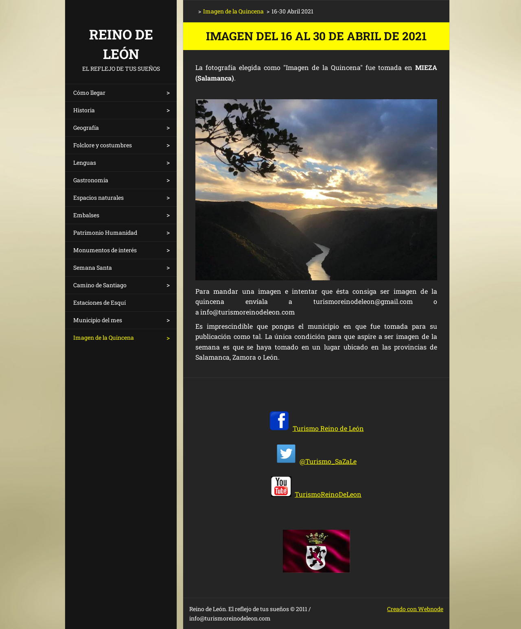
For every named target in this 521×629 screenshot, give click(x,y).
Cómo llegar (89, 92)
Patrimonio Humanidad (105, 232)
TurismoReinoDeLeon (328, 494)
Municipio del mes (97, 320)
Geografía (86, 127)
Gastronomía (90, 180)
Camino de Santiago (100, 285)
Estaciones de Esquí (99, 302)
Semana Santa (92, 267)
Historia (84, 110)
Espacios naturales (98, 197)
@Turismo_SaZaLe (328, 461)
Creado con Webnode (415, 609)
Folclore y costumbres (102, 145)
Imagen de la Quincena (103, 337)
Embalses (86, 215)
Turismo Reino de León (328, 428)
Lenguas (84, 162)
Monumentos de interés (105, 250)
